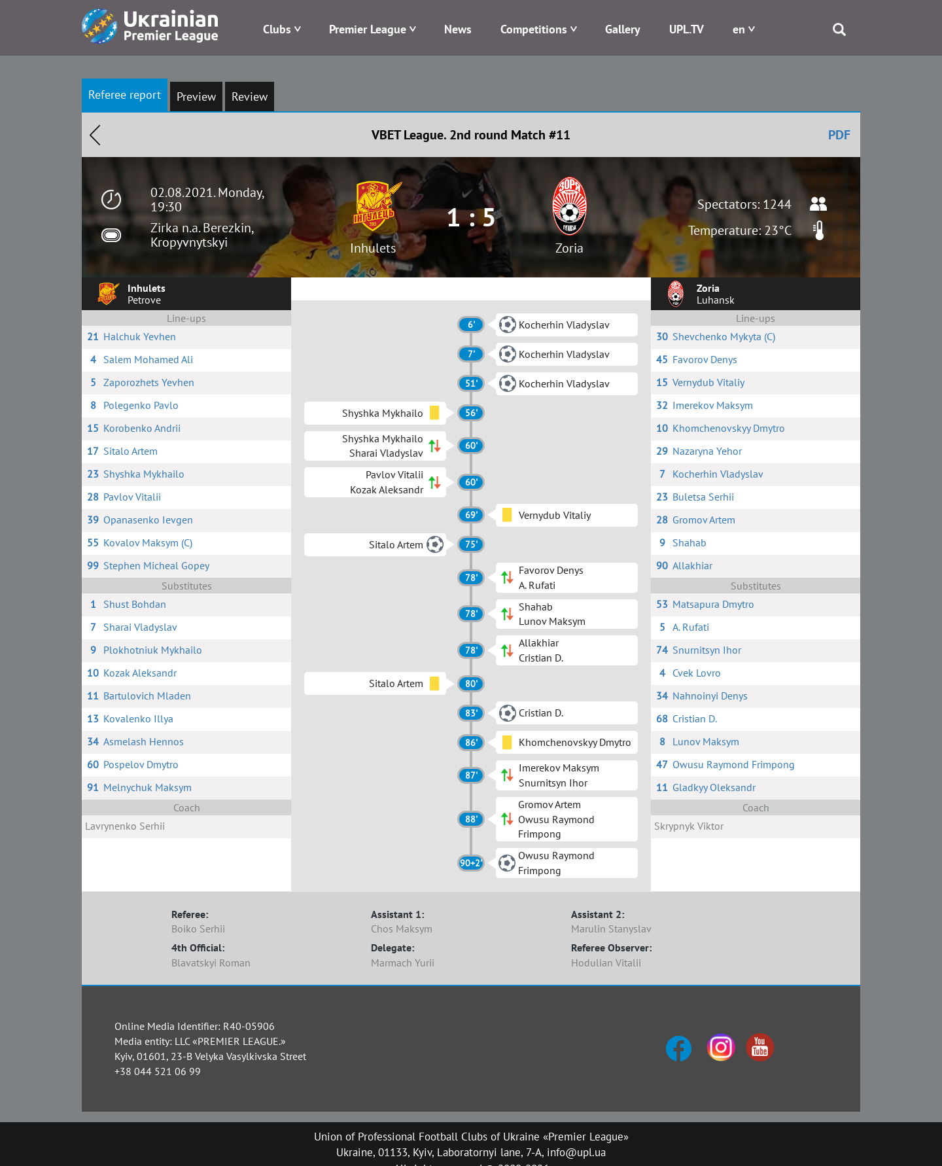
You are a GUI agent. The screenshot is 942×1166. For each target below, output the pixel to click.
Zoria (569, 247)
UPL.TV (686, 29)
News (458, 29)
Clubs (277, 29)
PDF (839, 134)
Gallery (622, 29)
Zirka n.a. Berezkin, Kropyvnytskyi (201, 235)
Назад (95, 134)
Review (250, 96)
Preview (196, 96)
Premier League (367, 29)
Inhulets (373, 247)
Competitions (533, 29)
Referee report (124, 94)
